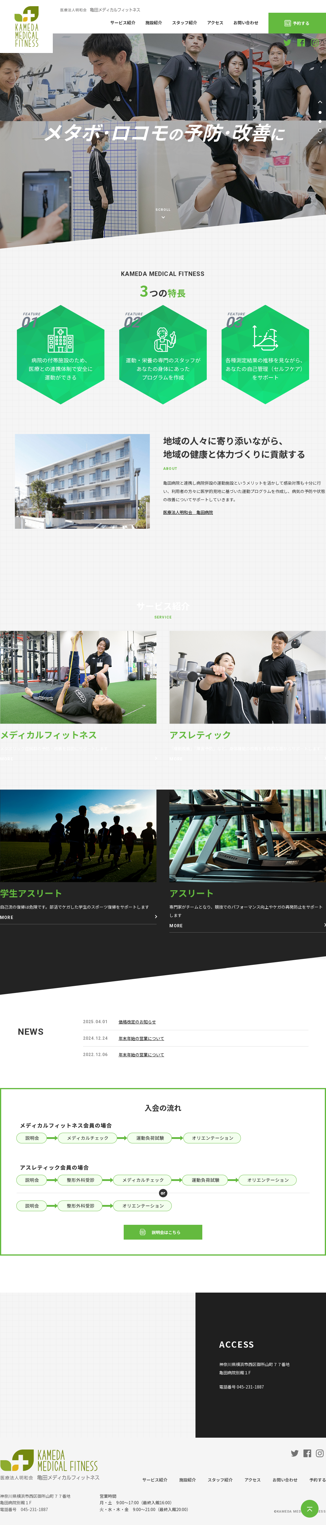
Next (320, 141)
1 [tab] (320, 112)
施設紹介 (153, 22)
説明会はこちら (166, 1232)
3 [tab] (320, 130)
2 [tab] (320, 121)
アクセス (215, 22)
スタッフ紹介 (184, 22)
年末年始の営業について (141, 1038)
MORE (6, 759)
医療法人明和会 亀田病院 (188, 512)
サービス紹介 (122, 22)
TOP (310, 1509)
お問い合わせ (245, 22)
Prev (320, 102)
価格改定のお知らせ (137, 1022)
